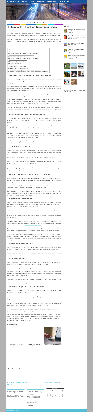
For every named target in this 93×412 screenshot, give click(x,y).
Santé (23, 22)
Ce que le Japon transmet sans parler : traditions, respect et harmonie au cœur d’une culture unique (76, 37)
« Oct (47, 397)
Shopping (24, 1)
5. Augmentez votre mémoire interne (18, 60)
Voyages (51, 22)
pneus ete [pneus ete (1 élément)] (12, 396)
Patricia (10, 29)
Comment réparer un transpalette (51, 382)
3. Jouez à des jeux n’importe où (17, 56)
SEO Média (66, 93)
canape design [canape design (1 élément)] (13, 391)
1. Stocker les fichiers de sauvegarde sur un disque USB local (23, 53)
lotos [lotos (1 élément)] (15, 395)
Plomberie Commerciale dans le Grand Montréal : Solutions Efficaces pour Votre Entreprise (34, 403)
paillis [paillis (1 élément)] (23, 395)
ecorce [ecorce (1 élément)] (22, 392)
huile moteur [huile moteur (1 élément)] (9, 395)
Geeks (44, 22)
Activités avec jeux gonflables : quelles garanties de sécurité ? (76, 44)
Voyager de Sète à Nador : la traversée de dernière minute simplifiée (76, 56)
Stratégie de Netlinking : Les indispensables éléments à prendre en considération (29, 71)
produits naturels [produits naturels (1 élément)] (17, 396)
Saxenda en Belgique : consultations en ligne (74, 90)
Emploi (32, 1)
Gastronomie (40, 1)
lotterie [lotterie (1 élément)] (17, 395)
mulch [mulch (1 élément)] (20, 395)
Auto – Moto (59, 22)
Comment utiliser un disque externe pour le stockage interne (24, 70)
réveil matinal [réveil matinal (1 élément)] (18, 397)
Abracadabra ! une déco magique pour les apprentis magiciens (76, 30)
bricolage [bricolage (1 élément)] (9, 391)
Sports (39, 22)
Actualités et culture (13, 1)
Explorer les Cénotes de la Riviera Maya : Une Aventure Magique (76, 50)
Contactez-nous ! (65, 1)
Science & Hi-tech (52, 1)
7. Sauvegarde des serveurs (15, 63)
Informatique (26, 29)
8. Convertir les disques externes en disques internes (21, 65)
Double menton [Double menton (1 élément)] (18, 392)
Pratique (11, 22)
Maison (17, 22)
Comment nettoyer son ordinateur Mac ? (19, 68)
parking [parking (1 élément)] (8, 396)
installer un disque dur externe (33, 225)
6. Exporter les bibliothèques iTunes (17, 61)
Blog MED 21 (14, 8)
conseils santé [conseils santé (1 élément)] (12, 392)
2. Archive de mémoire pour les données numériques (21, 55)
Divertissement (31, 22)
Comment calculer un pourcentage (17, 66)
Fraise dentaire (67, 91)
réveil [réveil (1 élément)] (14, 397)
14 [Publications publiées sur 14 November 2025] (57, 394)
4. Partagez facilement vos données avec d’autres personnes (23, 58)
